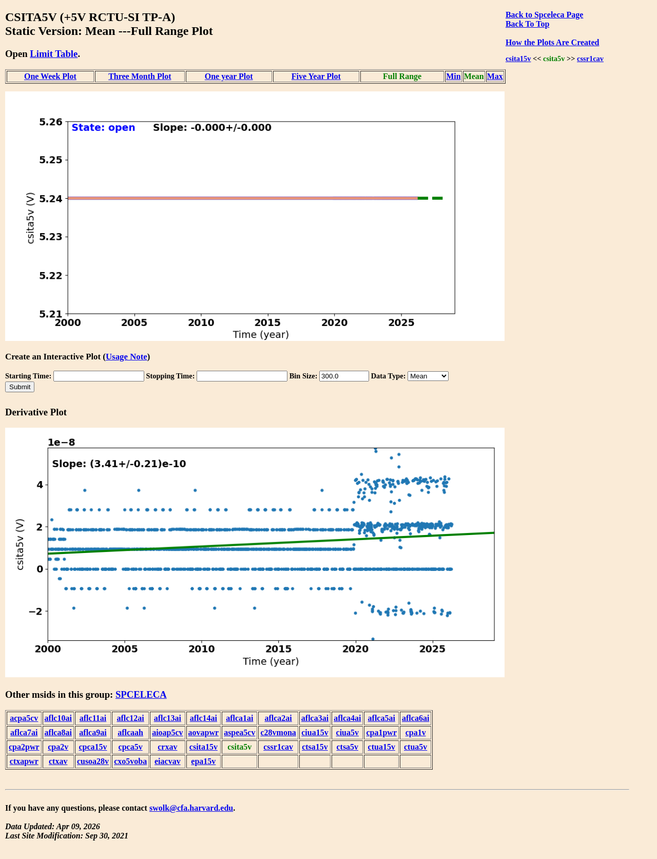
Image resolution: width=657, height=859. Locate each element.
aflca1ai (239, 718)
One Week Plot (50, 76)
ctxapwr (24, 761)
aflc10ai (58, 718)
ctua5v (415, 746)
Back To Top (527, 24)
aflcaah (130, 732)
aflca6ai (415, 718)
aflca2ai (278, 718)
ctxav (58, 761)
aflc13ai (167, 718)
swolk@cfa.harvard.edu (191, 808)
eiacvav (167, 761)
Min (453, 76)
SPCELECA (141, 694)
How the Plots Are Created (552, 42)
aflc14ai (203, 718)
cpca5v (131, 746)
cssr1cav (590, 58)
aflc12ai (130, 718)
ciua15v (314, 732)
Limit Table (54, 53)
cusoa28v (93, 761)
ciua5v (347, 732)
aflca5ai (381, 718)
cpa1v (415, 732)
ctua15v (381, 746)
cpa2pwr (24, 746)
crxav (167, 746)
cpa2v (58, 746)
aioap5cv (167, 732)
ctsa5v (347, 746)
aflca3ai (314, 718)
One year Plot (229, 76)
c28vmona (278, 732)
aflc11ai (93, 718)
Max (495, 76)
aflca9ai (92, 732)
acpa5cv (24, 718)
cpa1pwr (381, 732)
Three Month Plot (139, 76)
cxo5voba (130, 761)
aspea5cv (239, 732)
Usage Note (126, 356)
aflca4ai (347, 718)
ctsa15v (315, 746)
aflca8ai (58, 732)
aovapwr (203, 732)
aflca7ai (23, 732)
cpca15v (93, 746)
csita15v (518, 58)
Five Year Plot (316, 76)
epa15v (203, 761)
